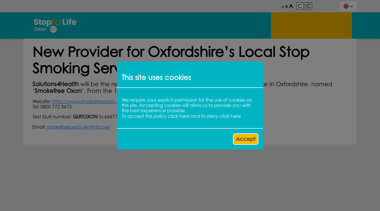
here (184, 116)
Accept (245, 139)
